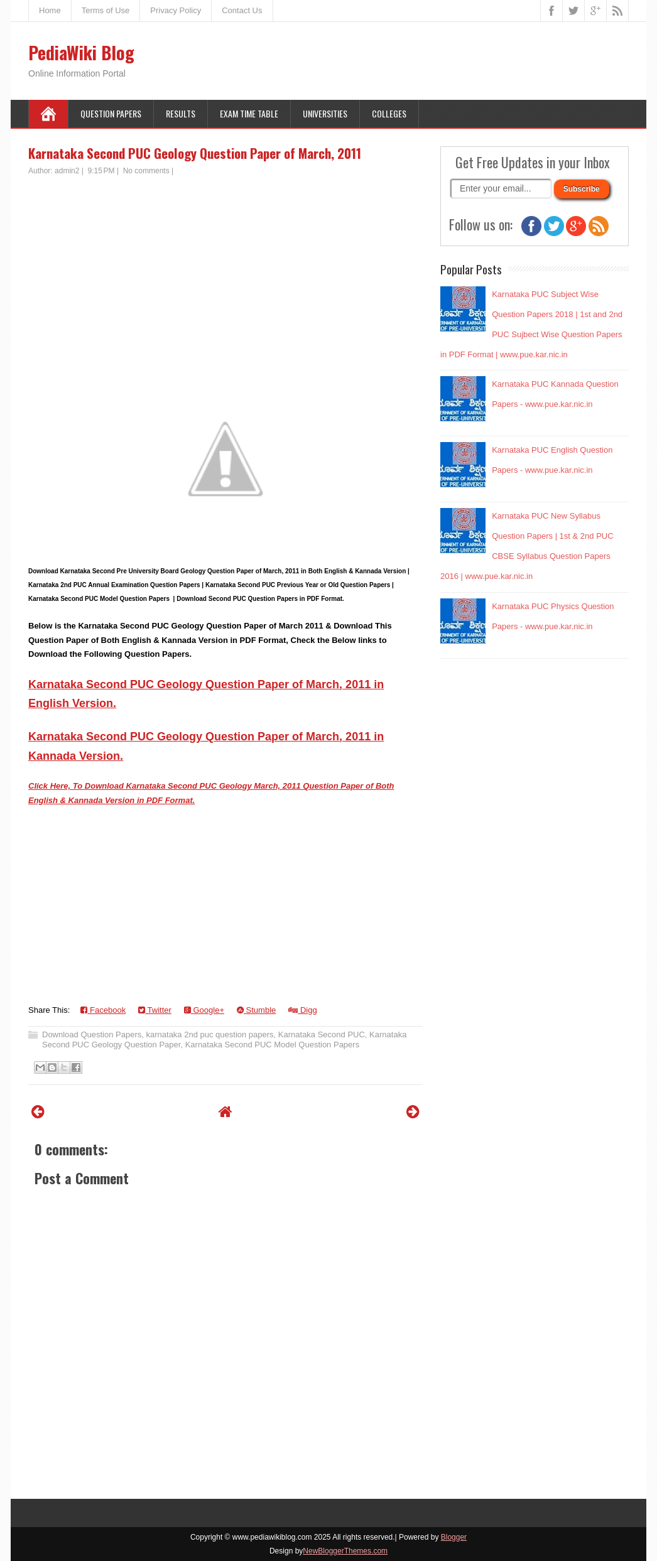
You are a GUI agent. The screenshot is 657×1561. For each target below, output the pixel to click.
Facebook (103, 1010)
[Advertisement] (225, 271)
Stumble (256, 1010)
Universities (325, 113)
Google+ (204, 1010)
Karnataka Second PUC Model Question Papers (272, 1044)
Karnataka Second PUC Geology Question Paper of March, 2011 (194, 153)
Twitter (154, 1010)
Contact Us (242, 10)
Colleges (389, 113)
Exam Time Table (249, 113)
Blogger (454, 1537)
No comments (146, 170)
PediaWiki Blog (81, 52)
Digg (302, 1010)
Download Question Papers (91, 1034)
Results (180, 113)
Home (50, 10)
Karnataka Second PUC (321, 1034)
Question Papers (110, 113)
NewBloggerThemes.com (345, 1551)
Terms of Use (106, 10)
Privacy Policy (175, 10)
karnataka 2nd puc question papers (210, 1034)
